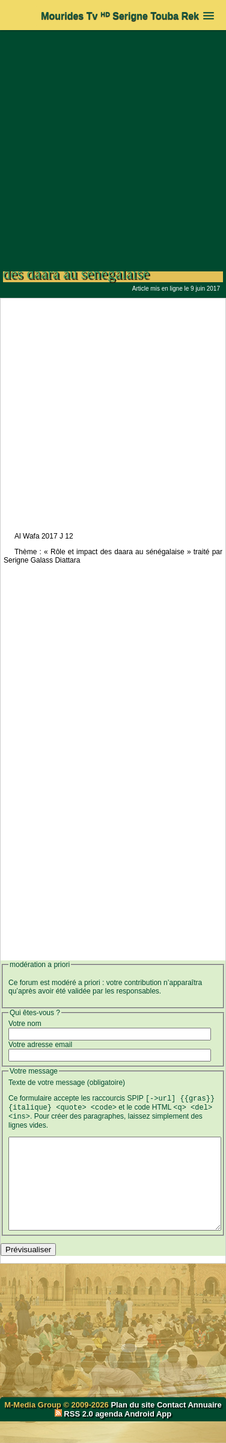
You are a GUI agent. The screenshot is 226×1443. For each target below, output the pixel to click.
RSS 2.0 (75, 1435)
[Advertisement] (113, 144)
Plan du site (134, 1426)
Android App (147, 1435)
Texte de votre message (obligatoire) (66, 1082)
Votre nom (24, 1023)
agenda (109, 1435)
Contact (171, 1426)
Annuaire (204, 1426)
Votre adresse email (40, 1044)
